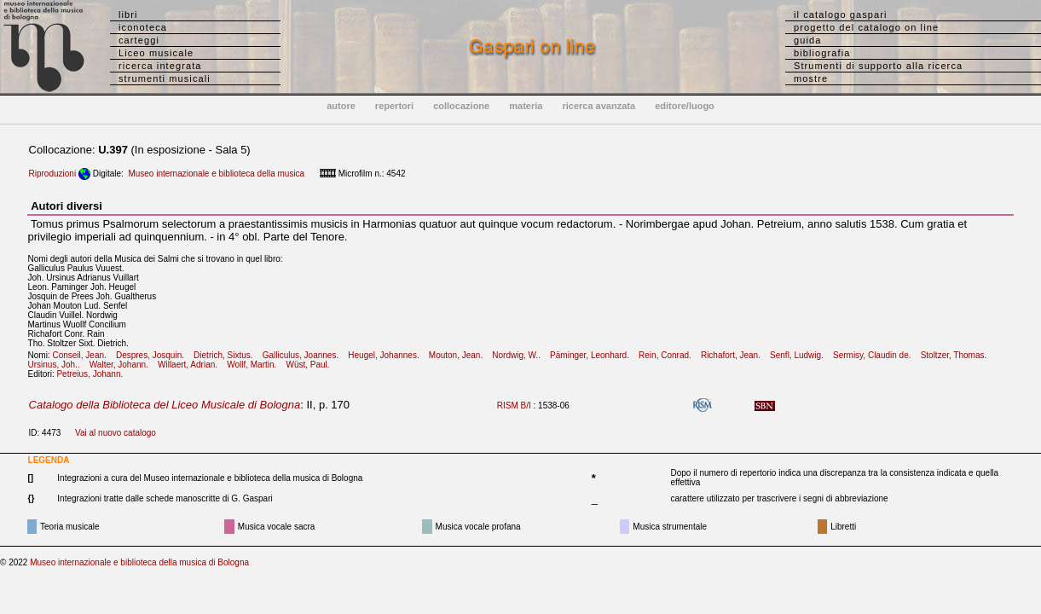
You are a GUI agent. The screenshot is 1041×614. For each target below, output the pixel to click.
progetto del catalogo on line (866, 27)
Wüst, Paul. (311, 364)
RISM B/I (514, 405)
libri (128, 14)
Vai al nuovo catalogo (115, 432)
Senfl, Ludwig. (800, 355)
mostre (811, 78)
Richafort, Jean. (734, 355)
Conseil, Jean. (82, 355)
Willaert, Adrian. (191, 364)
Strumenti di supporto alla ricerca (878, 66)
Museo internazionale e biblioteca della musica (216, 173)
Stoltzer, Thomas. (957, 355)
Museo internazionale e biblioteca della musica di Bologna (139, 562)
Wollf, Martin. (255, 364)
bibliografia (822, 53)
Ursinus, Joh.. (57, 364)
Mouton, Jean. (459, 355)
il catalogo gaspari (841, 14)
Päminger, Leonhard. (593, 355)
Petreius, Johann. (93, 374)
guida (807, 40)
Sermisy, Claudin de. (875, 355)
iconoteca (143, 27)
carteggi (139, 40)
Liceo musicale (156, 53)
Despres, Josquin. (153, 355)
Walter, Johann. (122, 364)
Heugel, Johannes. (387, 355)
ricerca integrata (160, 66)
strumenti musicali (165, 78)
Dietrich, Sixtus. (227, 355)
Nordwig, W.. (519, 355)
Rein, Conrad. (668, 355)
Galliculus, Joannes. (304, 355)
